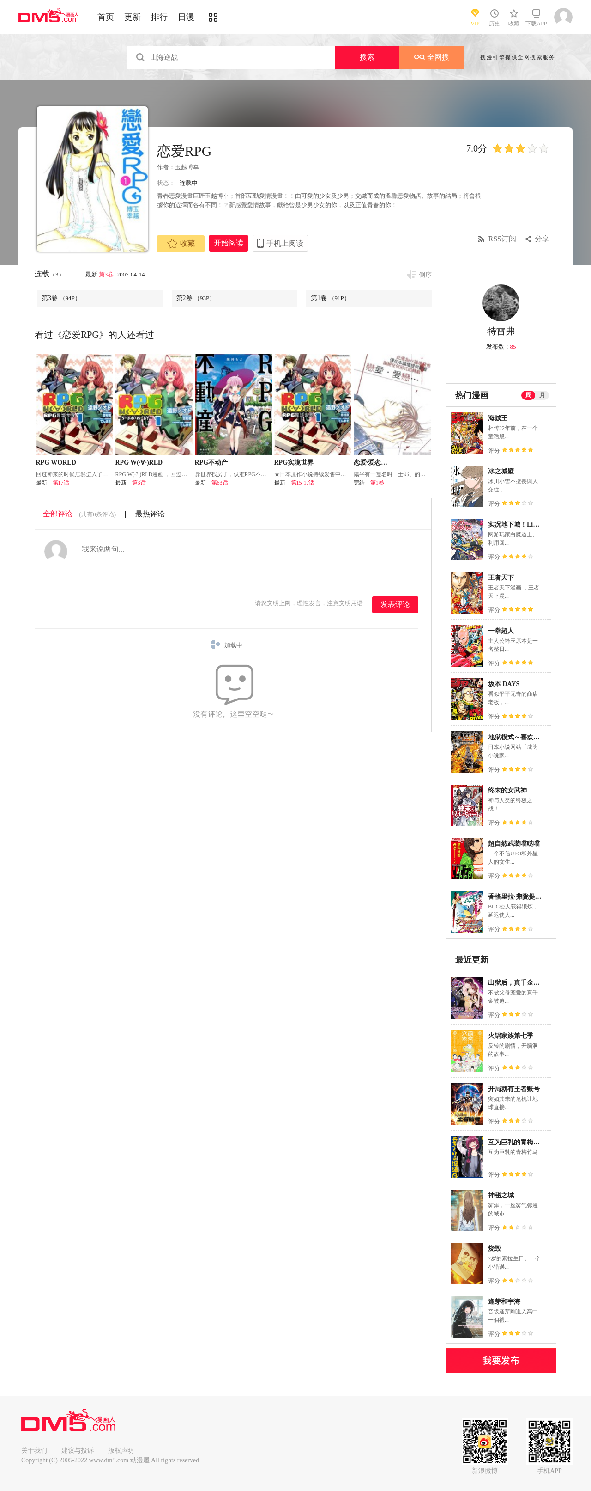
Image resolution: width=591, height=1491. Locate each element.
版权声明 (121, 1450)
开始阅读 (228, 243)
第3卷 (107, 274)
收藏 (181, 244)
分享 (542, 239)
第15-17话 (303, 482)
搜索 (367, 57)
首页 (105, 17)
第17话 (61, 482)
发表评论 (395, 604)
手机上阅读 (284, 243)
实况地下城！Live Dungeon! (527, 524)
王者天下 (501, 577)
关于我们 (34, 1450)
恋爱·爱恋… (371, 462)
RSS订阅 (502, 239)
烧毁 (494, 1248)
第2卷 (196, 298)
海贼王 (497, 418)
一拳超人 (501, 630)
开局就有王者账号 (514, 1089)
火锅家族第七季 (510, 1035)
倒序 (425, 274)
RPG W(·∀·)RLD (139, 462)
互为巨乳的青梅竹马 (517, 1142)
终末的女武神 (507, 790)
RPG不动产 (211, 462)
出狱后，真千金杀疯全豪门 (527, 982)
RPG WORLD (56, 462)
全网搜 (431, 57)
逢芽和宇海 (504, 1301)
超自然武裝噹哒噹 (514, 843)
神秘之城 (501, 1195)
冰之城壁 (501, 471)
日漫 (186, 17)
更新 (132, 17)
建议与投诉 (77, 1450)
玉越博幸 (187, 167)
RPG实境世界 (294, 462)
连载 (50, 274)
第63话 (219, 482)
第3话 (139, 482)
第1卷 (330, 298)
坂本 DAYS (503, 684)
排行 (159, 17)
